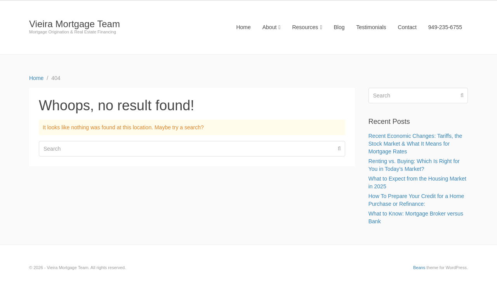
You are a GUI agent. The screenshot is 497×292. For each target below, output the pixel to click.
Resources (307, 27)
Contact (407, 27)
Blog (339, 27)
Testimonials (371, 27)
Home (243, 27)
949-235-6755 (445, 27)
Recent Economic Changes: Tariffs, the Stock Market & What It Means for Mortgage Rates (415, 144)
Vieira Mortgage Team (74, 24)
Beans (419, 267)
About (271, 27)
